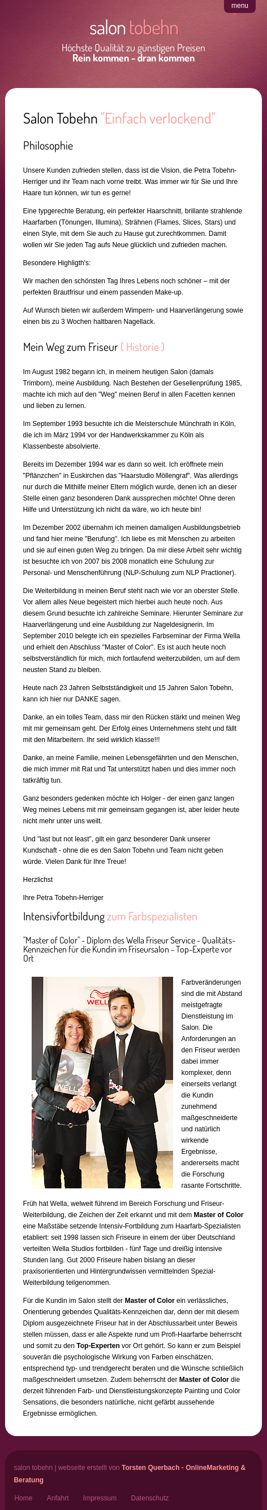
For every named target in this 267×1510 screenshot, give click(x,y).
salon (133, 26)
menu (239, 6)
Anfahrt (58, 1498)
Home (23, 1498)
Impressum (100, 1498)
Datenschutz (150, 1498)
